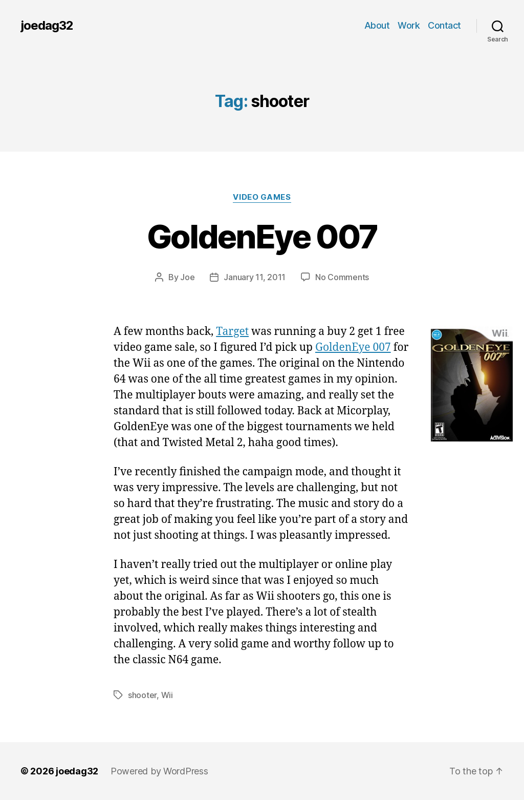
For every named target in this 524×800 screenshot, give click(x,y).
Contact (444, 25)
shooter (142, 695)
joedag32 (46, 25)
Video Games (262, 197)
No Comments (342, 277)
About (377, 25)
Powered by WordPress (159, 771)
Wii (167, 695)
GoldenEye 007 (262, 236)
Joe (187, 277)
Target (232, 332)
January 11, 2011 (255, 277)
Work (409, 25)
